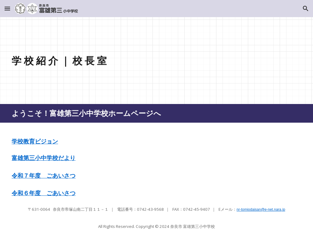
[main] (119, 60)
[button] (7, 8)
